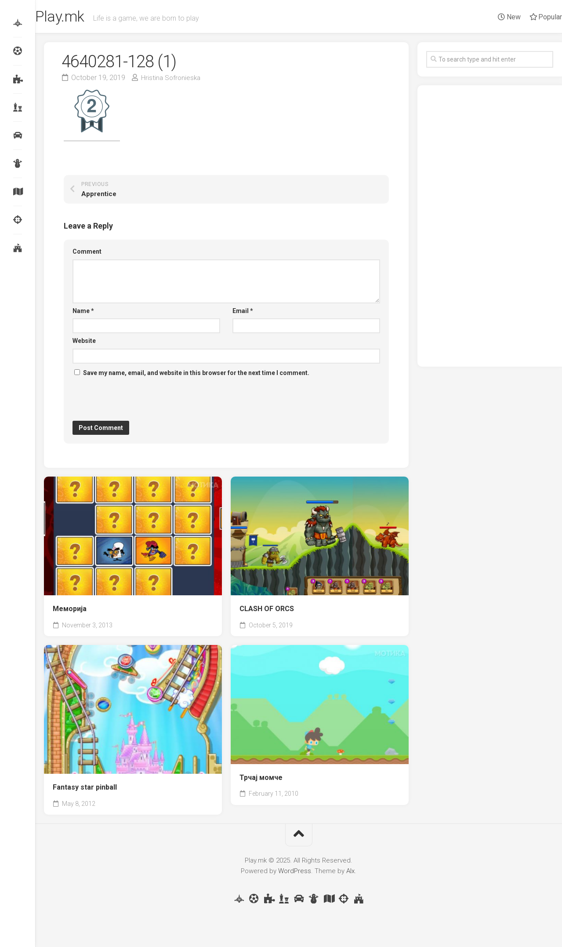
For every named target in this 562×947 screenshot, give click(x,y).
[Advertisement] (489, 229)
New (491, 17)
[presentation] (139, 402)
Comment (87, 254)
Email (242, 313)
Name (83, 313)
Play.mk (79, 18)
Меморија (70, 611)
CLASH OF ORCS (266, 611)
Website (84, 343)
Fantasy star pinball (85, 790)
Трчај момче (261, 780)
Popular (528, 17)
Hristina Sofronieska (172, 80)
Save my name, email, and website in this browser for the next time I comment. (196, 375)
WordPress (294, 874)
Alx (350, 874)
